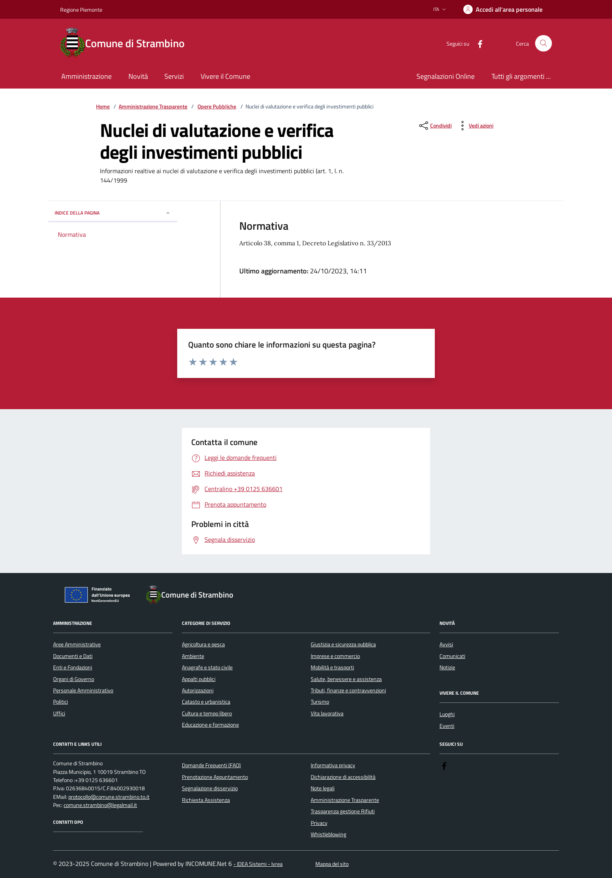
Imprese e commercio (335, 656)
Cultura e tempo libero (207, 713)
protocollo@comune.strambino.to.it (108, 797)
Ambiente (193, 656)
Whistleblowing (328, 834)
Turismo (320, 701)
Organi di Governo (73, 679)
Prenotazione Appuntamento (215, 777)
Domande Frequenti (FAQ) (211, 765)
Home (103, 107)
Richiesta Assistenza (206, 800)
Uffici (59, 713)
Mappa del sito (332, 864)
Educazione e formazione (210, 724)
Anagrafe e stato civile (207, 667)
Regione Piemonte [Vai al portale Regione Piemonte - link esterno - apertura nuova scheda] (81, 9)
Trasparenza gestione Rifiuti (343, 811)
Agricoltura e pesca (203, 644)
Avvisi (446, 644)
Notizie (447, 667)
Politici (60, 701)
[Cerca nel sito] (543, 43)
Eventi (446, 726)
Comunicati (452, 656)
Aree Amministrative (77, 644)
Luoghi (447, 714)
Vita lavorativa (327, 713)
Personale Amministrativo (83, 690)
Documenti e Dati (73, 656)
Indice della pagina (113, 212)
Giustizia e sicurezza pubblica (343, 644)
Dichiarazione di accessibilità (343, 777)
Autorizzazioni (197, 690)
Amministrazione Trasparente (153, 107)
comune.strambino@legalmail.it (100, 805)
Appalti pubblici (198, 679)
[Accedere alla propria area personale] (503, 9)
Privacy (319, 823)
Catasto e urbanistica (206, 701)
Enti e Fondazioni (72, 667)
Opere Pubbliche (216, 107)
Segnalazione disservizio (210, 788)
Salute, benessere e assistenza (346, 679)
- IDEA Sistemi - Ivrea (258, 864)
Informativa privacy (333, 765)
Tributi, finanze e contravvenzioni (348, 690)
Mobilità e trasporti (332, 667)
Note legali (322, 788)
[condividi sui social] (434, 125)
